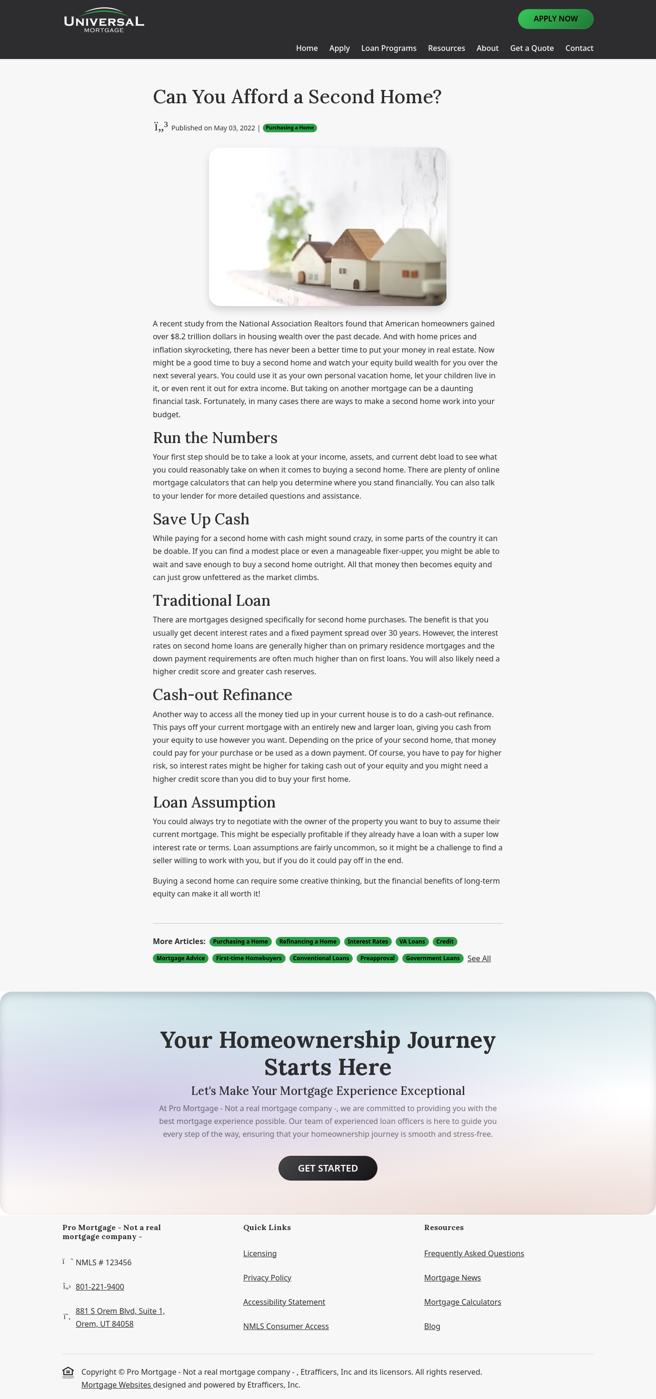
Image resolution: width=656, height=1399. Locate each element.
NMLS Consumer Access (286, 1326)
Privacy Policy (267, 1277)
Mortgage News (452, 1277)
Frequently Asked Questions (474, 1253)
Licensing (260, 1253)
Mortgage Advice (181, 958)
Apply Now (556, 18)
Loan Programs (389, 48)
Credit (445, 941)
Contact (580, 48)
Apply (339, 48)
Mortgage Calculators (462, 1302)
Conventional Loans (321, 958)
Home (307, 48)
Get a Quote (532, 48)
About (487, 48)
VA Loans (412, 941)
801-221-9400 (100, 1286)
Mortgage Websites (117, 1384)
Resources (446, 48)
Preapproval (377, 958)
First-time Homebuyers (249, 958)
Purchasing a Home (290, 127)
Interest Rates (368, 941)
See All (479, 958)
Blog (432, 1326)
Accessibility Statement (284, 1302)
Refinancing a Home (308, 941)
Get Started (328, 1168)
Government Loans (433, 958)
